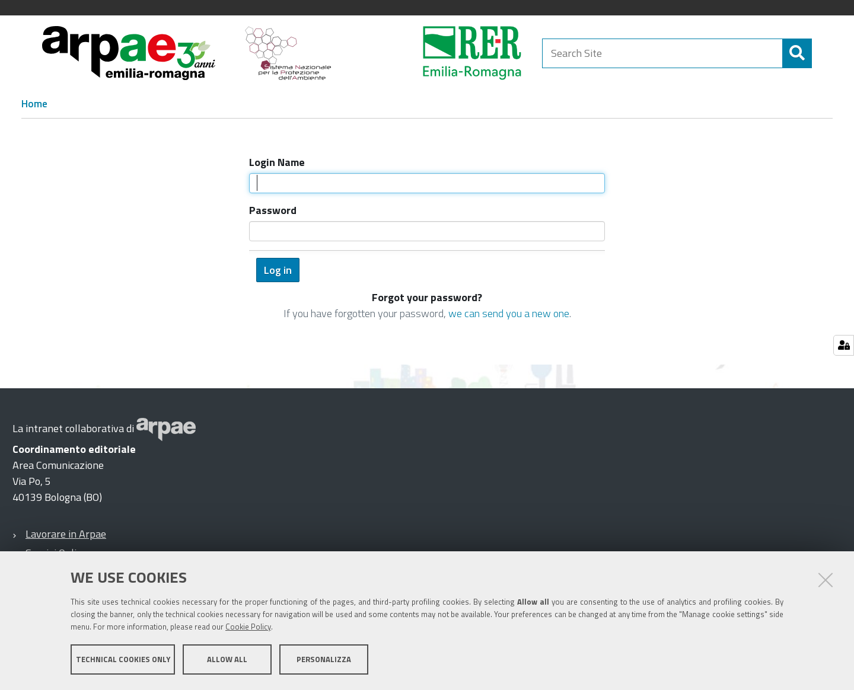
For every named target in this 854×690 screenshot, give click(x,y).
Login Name (277, 162)
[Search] (797, 53)
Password (273, 210)
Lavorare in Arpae (66, 534)
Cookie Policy (248, 626)
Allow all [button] (227, 659)
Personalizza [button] (324, 659)
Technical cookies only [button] (123, 659)
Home (34, 103)
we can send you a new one (508, 313)
